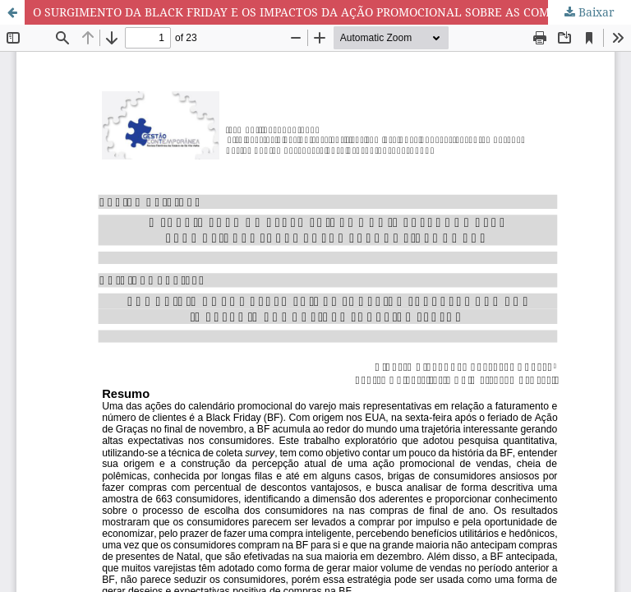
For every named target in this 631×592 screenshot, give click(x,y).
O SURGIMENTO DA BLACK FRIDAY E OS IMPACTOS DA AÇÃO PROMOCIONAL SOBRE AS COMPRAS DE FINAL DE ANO (332, 12)
